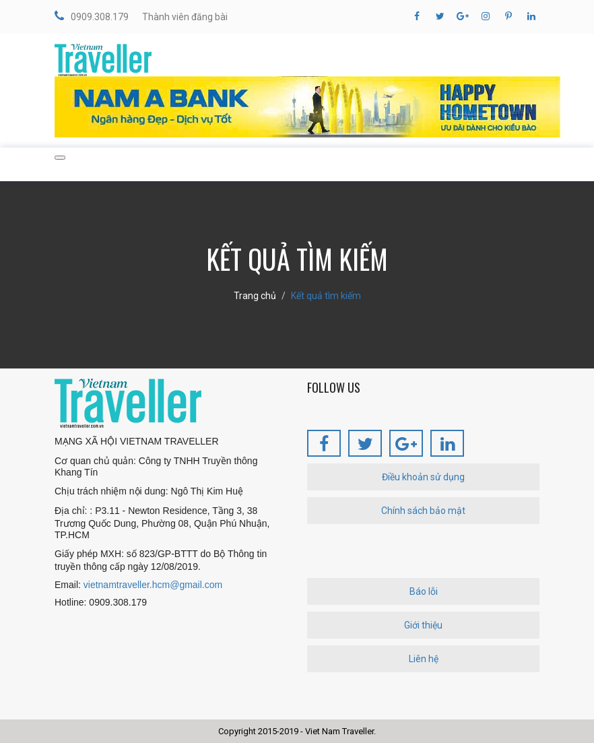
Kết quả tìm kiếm (326, 295)
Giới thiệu (423, 625)
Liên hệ (423, 658)
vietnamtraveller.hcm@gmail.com (153, 584)
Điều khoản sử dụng (423, 477)
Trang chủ (255, 295)
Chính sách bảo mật (423, 510)
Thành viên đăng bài (185, 16)
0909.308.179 (92, 16)
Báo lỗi (423, 591)
